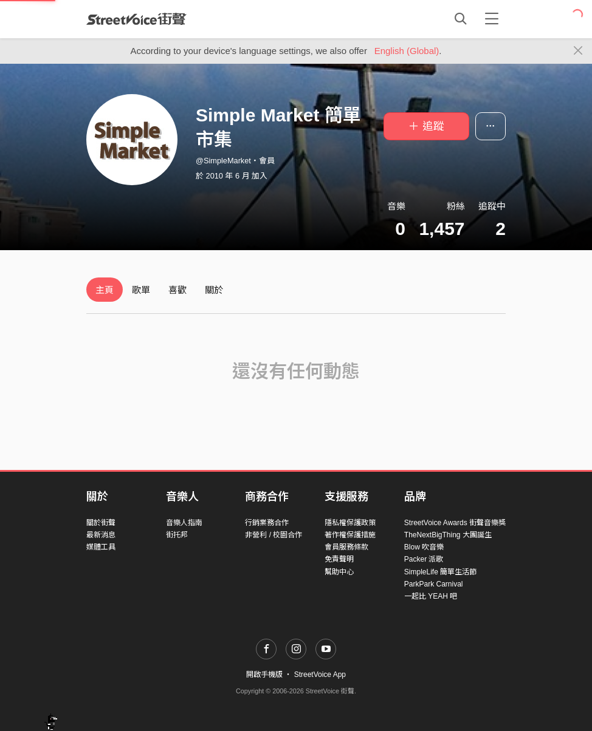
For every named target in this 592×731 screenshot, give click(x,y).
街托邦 (177, 535)
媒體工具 (100, 547)
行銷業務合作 (267, 522)
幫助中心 (339, 572)
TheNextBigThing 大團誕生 (448, 535)
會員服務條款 (346, 547)
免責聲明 (339, 559)
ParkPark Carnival (433, 584)
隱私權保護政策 (350, 522)
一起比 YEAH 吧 (430, 596)
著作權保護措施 (350, 535)
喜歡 (177, 290)
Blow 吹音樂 (424, 547)
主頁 (104, 290)
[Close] (578, 51)
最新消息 (100, 535)
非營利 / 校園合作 (273, 535)
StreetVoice (136, 19)
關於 (214, 290)
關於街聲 (100, 522)
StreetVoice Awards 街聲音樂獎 (455, 522)
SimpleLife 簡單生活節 (440, 572)
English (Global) (406, 51)
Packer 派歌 (424, 559)
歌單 (141, 290)
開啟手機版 (264, 674)
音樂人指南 (184, 522)
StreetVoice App (320, 674)
